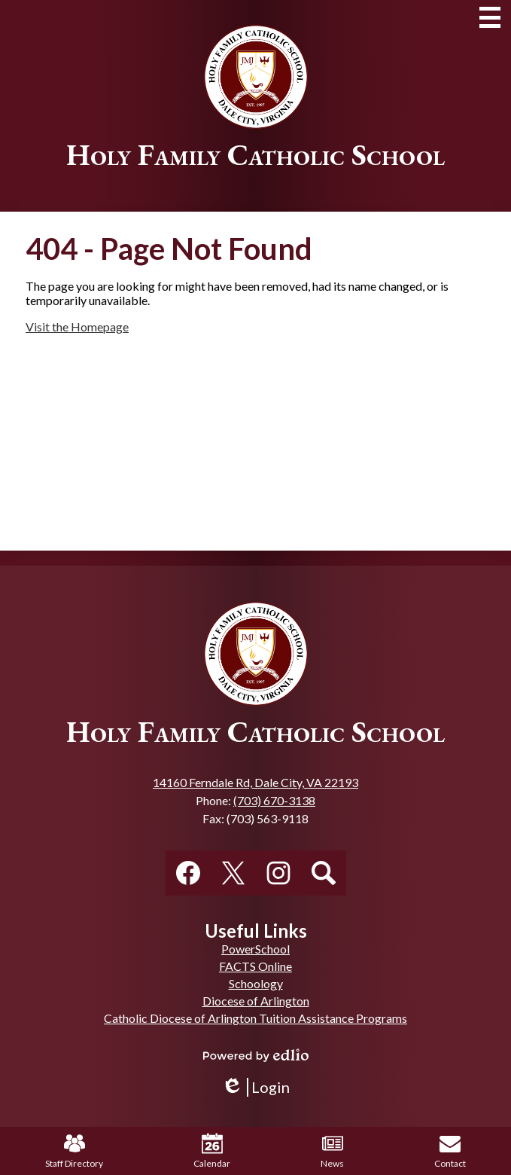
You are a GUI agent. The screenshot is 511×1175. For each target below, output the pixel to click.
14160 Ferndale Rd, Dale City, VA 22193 (255, 782)
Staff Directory (74, 1151)
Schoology (256, 983)
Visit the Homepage (77, 326)
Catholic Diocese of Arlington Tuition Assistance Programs (255, 1018)
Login (255, 1087)
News (332, 1151)
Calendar (211, 1151)
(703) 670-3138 (274, 800)
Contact (450, 1151)
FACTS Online (255, 966)
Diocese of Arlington (255, 1000)
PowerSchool (255, 949)
